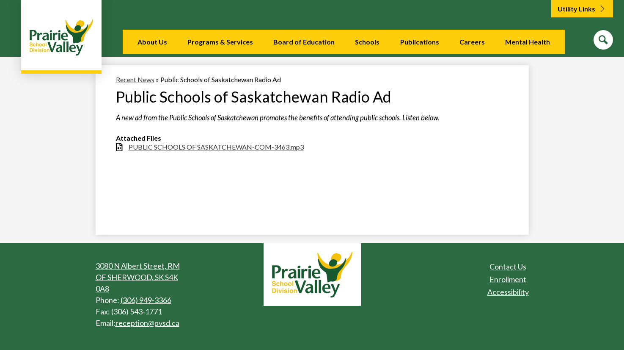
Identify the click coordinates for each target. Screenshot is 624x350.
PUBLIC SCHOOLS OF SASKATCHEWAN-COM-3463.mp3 (216, 147)
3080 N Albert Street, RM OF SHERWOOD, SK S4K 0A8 (138, 277)
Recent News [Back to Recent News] (135, 79)
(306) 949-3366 (146, 300)
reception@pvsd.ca (147, 323)
